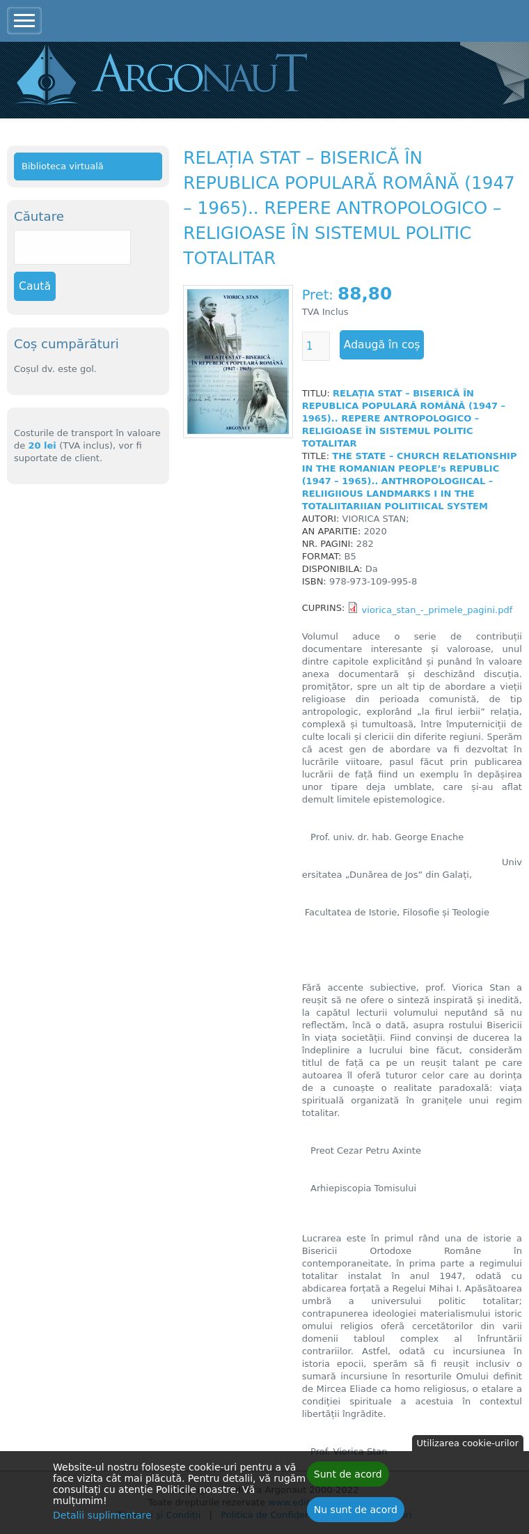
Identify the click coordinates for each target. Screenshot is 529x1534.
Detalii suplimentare (102, 1519)
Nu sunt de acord (355, 1513)
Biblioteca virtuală (63, 166)
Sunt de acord (348, 1478)
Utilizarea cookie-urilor (468, 1447)
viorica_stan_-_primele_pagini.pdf (437, 610)
